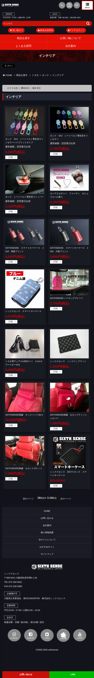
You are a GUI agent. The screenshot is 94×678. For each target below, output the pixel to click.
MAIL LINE (69, 5)
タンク (45, 75)
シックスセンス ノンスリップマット (68, 361)
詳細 (11, 157)
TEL (62, 5)
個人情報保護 (47, 532)
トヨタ (35, 75)
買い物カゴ (16, 30)
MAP (77, 5)
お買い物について (70, 38)
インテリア (58, 75)
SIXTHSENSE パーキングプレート (66, 298)
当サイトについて (47, 539)
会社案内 (47, 525)
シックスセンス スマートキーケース (23, 311)
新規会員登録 (45, 30)
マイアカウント (76, 30)
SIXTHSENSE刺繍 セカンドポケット (23, 468)
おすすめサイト (47, 547)
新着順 (37, 88)
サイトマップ (47, 554)
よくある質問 (23, 45)
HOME (7, 75)
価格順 (26, 88)
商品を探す (23, 38)
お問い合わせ (47, 518)
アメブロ (63, 635)
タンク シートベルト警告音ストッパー (24, 197)
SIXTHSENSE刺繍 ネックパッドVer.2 (24, 415)
